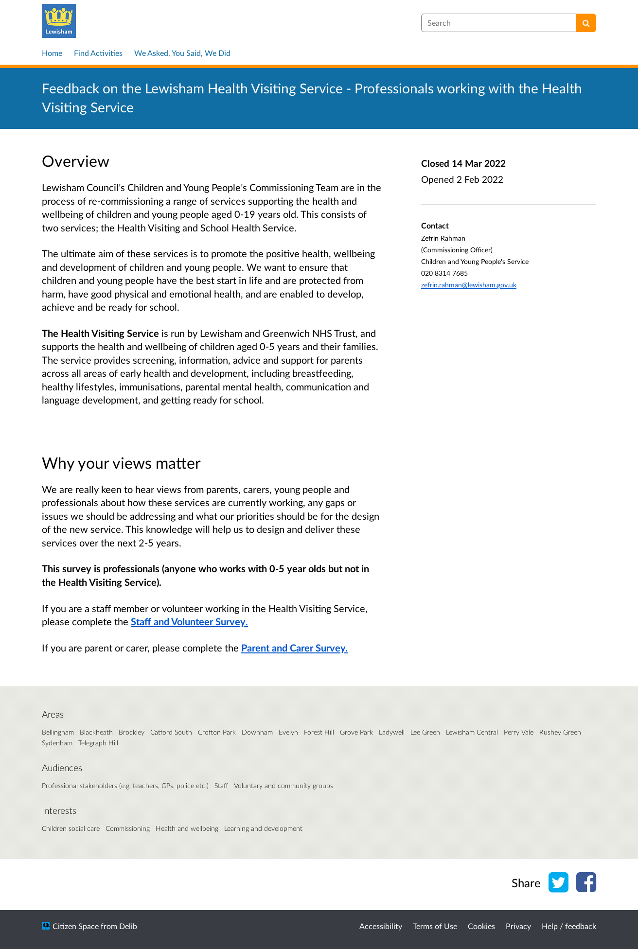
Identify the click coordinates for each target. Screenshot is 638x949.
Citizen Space (76, 926)
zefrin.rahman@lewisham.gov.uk (468, 285)
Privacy (518, 926)
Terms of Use (435, 926)
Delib (128, 926)
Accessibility (380, 926)
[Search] (586, 23)
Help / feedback (569, 926)
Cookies (481, 926)
